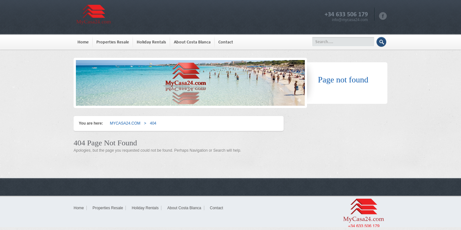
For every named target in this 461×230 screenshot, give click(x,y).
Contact (225, 42)
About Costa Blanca (192, 42)
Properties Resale (112, 42)
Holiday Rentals (151, 42)
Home (83, 42)
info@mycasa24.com (350, 20)
